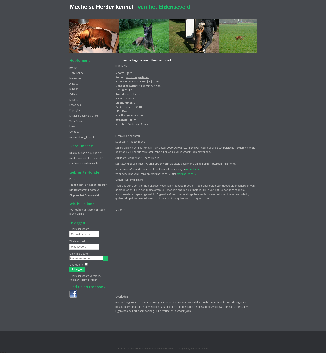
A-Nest (73, 83)
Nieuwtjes (75, 78)
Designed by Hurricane (189, 348)
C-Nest (73, 94)
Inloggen (77, 269)
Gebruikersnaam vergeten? (85, 275)
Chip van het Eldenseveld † (85, 195)
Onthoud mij (76, 264)
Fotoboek (75, 105)
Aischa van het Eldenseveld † (86, 158)
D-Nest (73, 99)
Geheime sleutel (78, 253)
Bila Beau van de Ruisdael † (85, 152)
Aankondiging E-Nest (81, 137)
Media (205, 348)
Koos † (73, 179)
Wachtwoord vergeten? (83, 279)
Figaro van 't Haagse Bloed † (88, 184)
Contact (74, 131)
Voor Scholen (77, 121)
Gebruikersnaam (79, 228)
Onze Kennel (76, 73)
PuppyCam (75, 110)
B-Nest (73, 89)
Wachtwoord (77, 241)
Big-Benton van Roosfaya (84, 189)
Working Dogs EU (187, 173)
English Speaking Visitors (83, 115)
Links (72, 126)
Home (73, 67)
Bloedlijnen (193, 169)
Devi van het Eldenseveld (84, 163)
